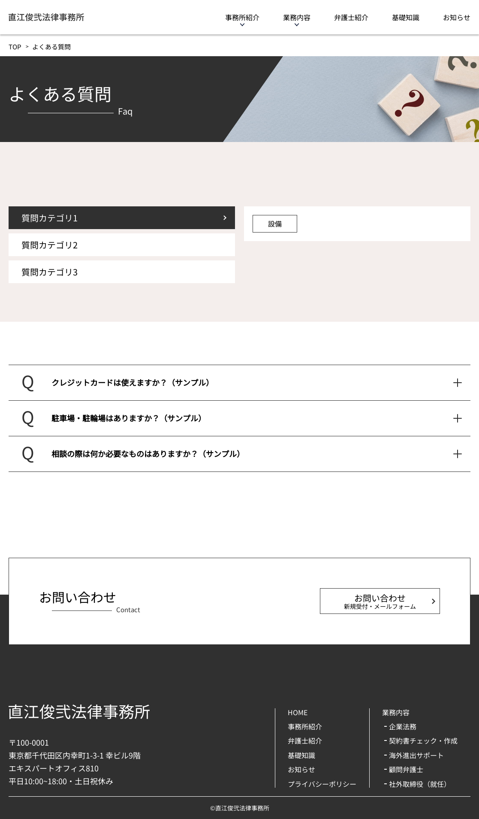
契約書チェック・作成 (423, 740)
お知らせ (456, 17)
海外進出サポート (416, 755)
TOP (15, 46)
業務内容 (296, 17)
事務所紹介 (242, 17)
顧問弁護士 (406, 769)
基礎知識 (405, 17)
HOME (297, 712)
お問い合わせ (380, 601)
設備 (275, 223)
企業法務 (402, 726)
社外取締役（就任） (420, 784)
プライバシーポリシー (322, 784)
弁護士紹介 (351, 17)
